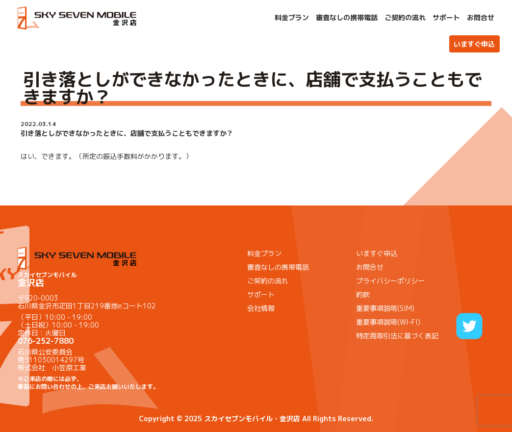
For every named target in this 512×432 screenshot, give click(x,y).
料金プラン (292, 17)
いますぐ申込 (474, 44)
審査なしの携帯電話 (347, 17)
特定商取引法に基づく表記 (397, 335)
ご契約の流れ (405, 17)
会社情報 (261, 308)
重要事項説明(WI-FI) (388, 322)
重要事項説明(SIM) (385, 308)
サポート (446, 17)
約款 (363, 294)
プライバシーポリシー (390, 280)
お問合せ (480, 17)
